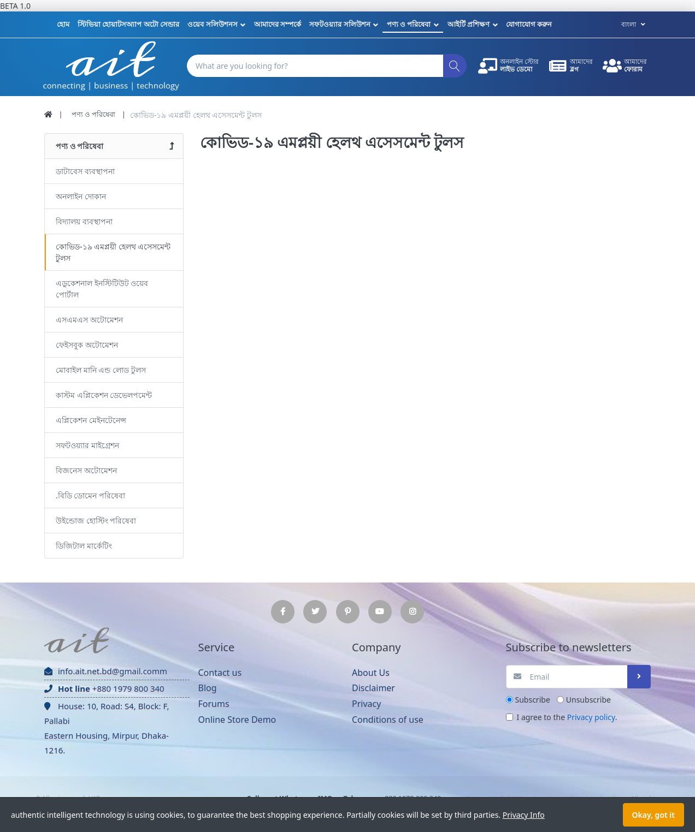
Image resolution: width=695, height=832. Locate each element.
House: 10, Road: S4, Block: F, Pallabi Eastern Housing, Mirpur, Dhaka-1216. (106, 728)
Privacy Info (524, 815)
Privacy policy (591, 717)
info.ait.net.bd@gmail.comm (105, 670)
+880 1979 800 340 (104, 688)
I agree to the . (567, 717)
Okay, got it (653, 815)
